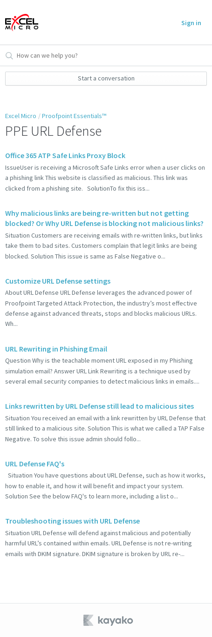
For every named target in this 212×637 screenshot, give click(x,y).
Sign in (191, 23)
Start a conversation (106, 78)
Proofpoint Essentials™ (74, 116)
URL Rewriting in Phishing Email (56, 348)
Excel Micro (20, 116)
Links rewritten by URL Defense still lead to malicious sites (99, 406)
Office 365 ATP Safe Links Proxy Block (65, 155)
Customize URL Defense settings (57, 280)
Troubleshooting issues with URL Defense (72, 520)
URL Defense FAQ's (34, 463)
